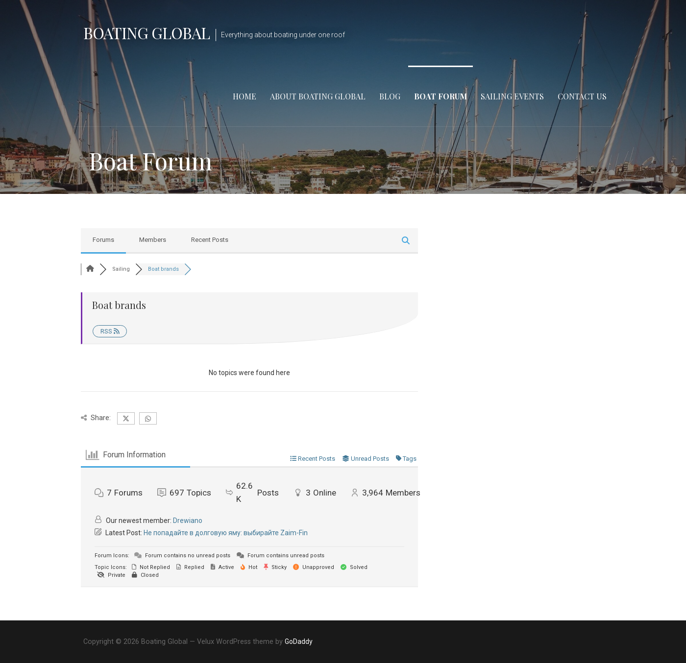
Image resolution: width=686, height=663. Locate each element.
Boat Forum (440, 96)
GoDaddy (299, 641)
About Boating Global (318, 96)
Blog (389, 96)
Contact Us (582, 96)
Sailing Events (512, 96)
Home (244, 96)
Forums (103, 239)
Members (152, 239)
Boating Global (146, 32)
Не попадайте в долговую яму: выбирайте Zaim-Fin (226, 533)
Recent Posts (209, 239)
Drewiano (187, 520)
